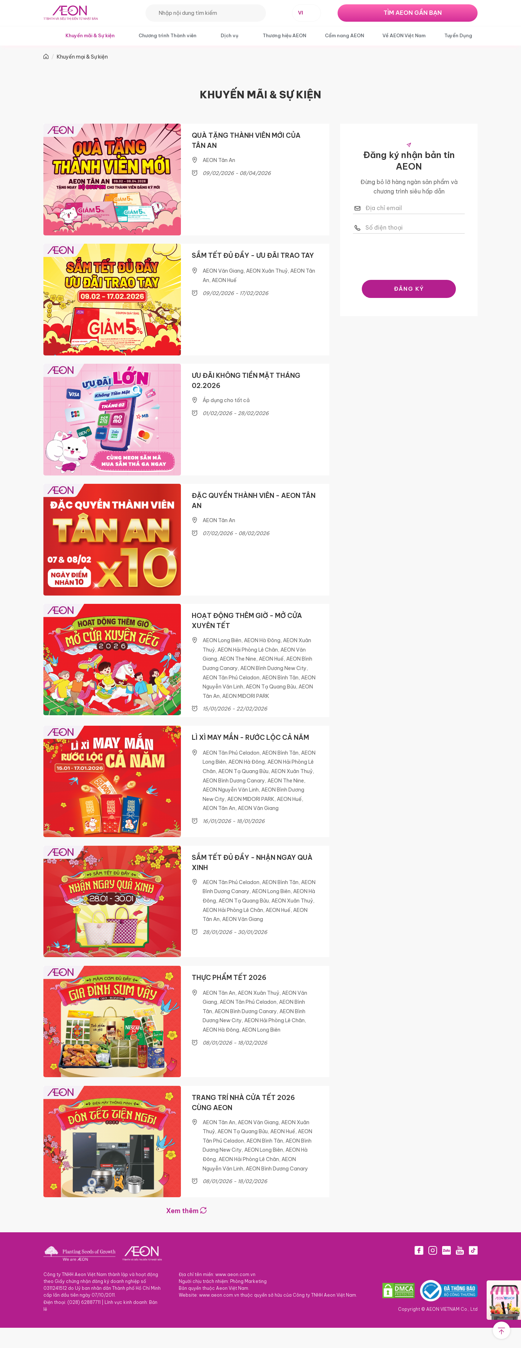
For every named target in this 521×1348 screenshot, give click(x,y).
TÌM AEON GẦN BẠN (413, 12)
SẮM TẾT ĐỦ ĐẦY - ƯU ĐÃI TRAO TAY (253, 258)
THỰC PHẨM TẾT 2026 (229, 993)
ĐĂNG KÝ (409, 288)
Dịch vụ (229, 35)
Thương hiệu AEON (284, 35)
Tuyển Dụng (458, 35)
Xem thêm (186, 1231)
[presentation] (409, 255)
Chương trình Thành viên (167, 35)
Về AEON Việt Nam (403, 35)
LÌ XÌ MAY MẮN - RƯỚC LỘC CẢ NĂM (250, 749)
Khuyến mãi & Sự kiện (90, 35)
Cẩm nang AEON (344, 35)
